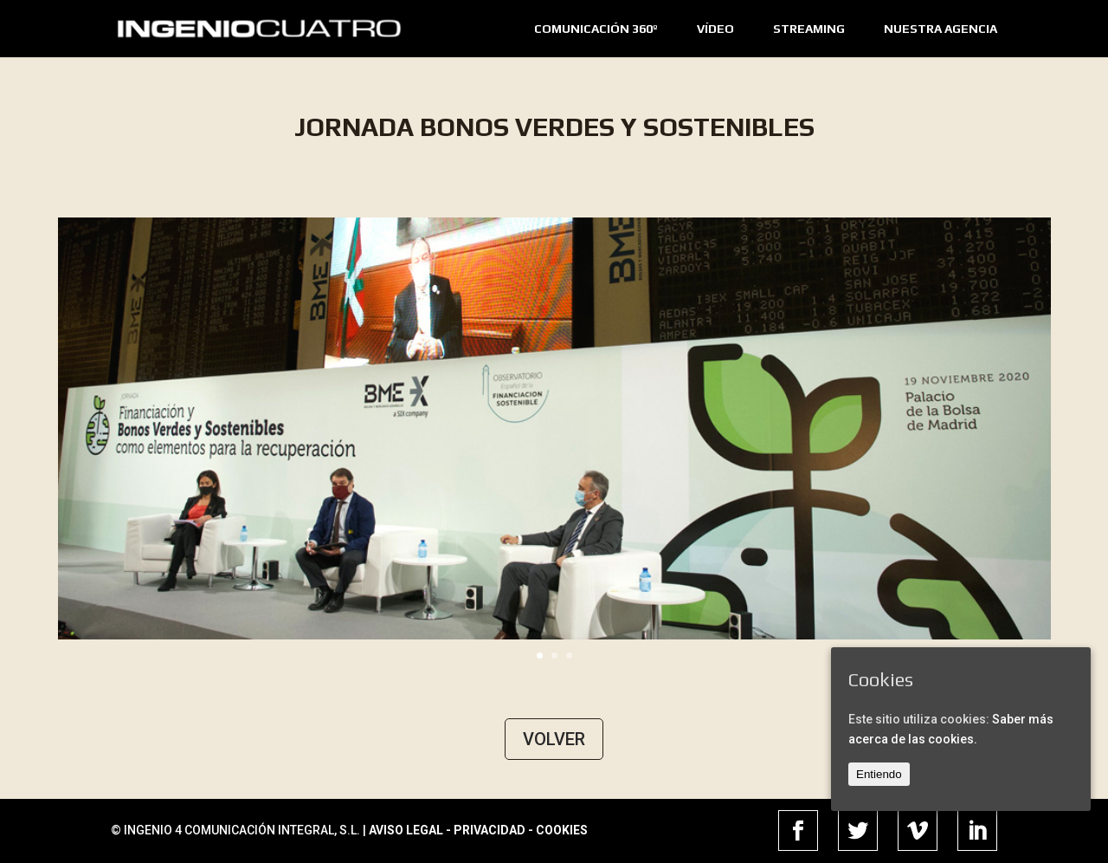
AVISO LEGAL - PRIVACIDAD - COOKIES (478, 830)
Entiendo (879, 774)
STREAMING (809, 29)
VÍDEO (715, 29)
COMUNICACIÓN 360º (596, 29)
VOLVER (554, 739)
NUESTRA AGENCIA (940, 29)
